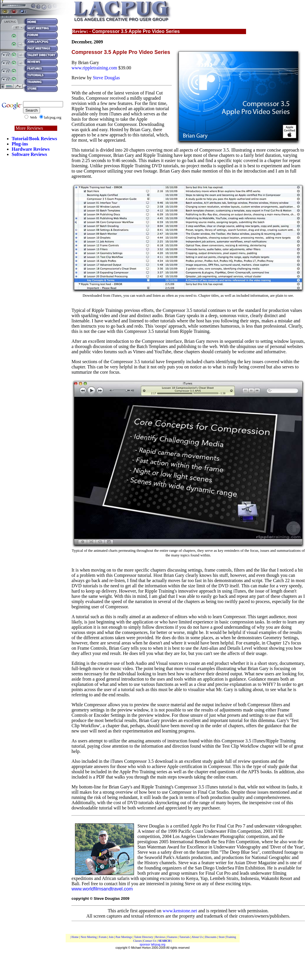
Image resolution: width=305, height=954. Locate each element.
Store (222, 937)
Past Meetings (124, 937)
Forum (103, 937)
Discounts (211, 937)
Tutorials (184, 937)
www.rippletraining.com (94, 67)
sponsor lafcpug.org (152, 944)
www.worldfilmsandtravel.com (102, 888)
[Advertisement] (36, 269)
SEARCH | (165, 940)
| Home (74, 937)
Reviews (160, 937)
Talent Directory (144, 937)
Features (172, 937)
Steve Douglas (106, 77)
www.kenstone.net (180, 910)
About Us (197, 937)
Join (111, 937)
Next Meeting (89, 937)
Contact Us (150, 940)
